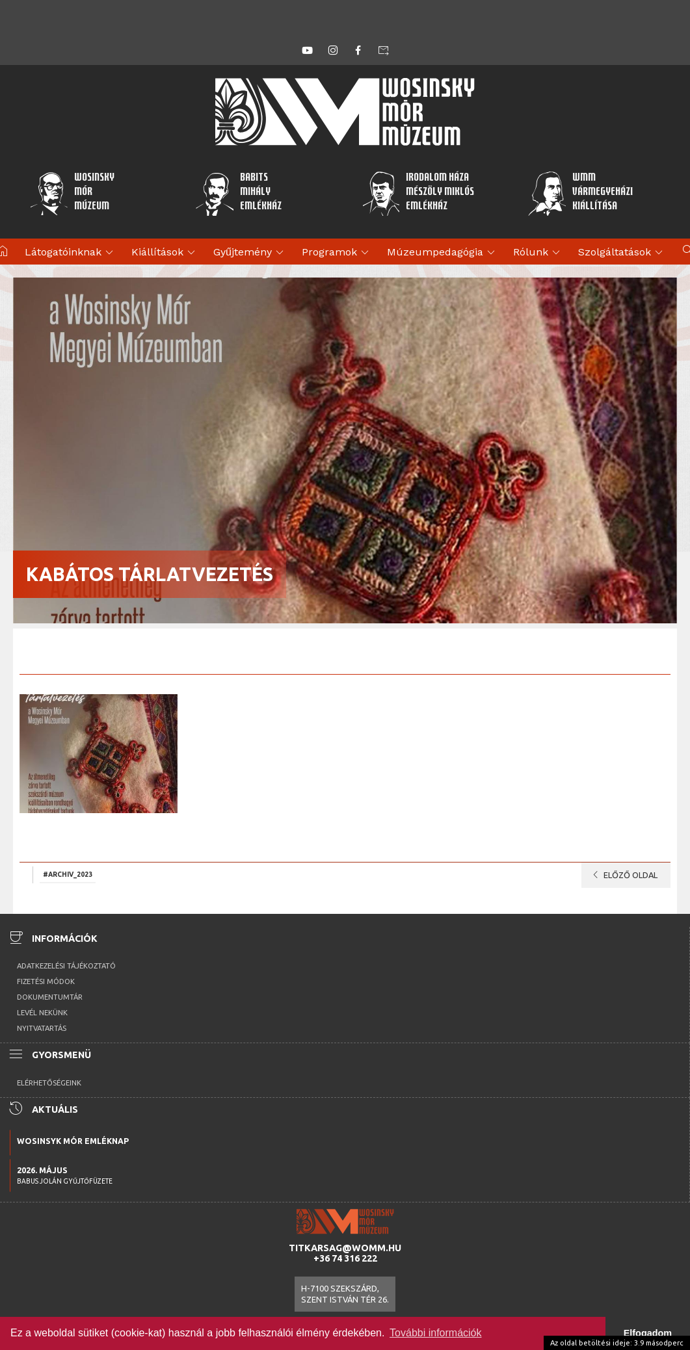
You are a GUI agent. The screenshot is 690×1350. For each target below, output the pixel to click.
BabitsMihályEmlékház (238, 193)
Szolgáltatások (622, 253)
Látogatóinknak (71, 253)
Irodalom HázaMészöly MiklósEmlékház (418, 193)
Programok (337, 253)
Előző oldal (622, 875)
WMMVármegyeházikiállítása (580, 193)
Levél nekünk (42, 1013)
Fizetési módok (46, 981)
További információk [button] (435, 1332)
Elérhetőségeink (49, 1083)
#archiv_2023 (67, 874)
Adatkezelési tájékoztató (66, 966)
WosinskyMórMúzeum (71, 193)
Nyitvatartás (41, 1028)
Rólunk (538, 253)
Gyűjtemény (250, 253)
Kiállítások (165, 253)
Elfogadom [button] (648, 1333)
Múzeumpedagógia (443, 253)
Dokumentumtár (50, 997)
